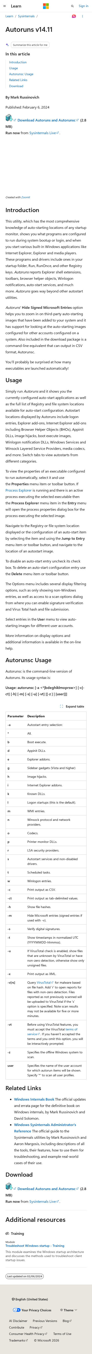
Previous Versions (45, 1321)
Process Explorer (18, 490)
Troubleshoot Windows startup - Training (34, 1246)
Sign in (83, 6)
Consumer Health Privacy (26, 1334)
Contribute (16, 1327)
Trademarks (17, 1340)
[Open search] (72, 6)
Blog (66, 1321)
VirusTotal (44, 982)
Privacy (35, 1327)
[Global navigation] (4, 6)
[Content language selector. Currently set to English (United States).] (30, 1299)
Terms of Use (62, 1334)
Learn (9, 16)
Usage (13, 68)
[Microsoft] (46, 6)
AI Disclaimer (18, 1321)
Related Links (18, 80)
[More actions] (83, 16)
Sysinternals (26, 16)
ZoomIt (25, 197)
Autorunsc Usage (21, 74)
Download (16, 86)
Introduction (18, 62)
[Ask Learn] (74, 16)
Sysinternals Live (42, 132)
